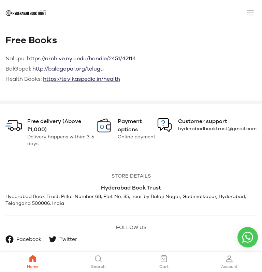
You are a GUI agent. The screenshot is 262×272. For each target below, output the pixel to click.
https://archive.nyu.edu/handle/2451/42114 (81, 58)
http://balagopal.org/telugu (68, 68)
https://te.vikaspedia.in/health (81, 79)
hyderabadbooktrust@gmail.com (217, 129)
